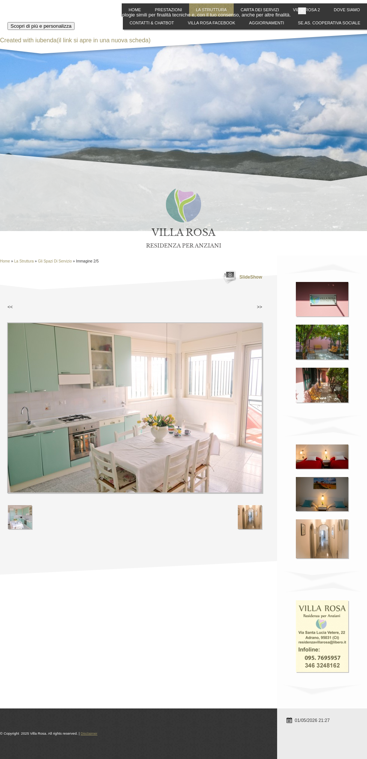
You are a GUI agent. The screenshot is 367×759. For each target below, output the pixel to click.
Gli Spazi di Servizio (55, 261)
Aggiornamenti (266, 23)
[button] (363, 726)
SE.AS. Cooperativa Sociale (329, 23)
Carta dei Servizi (259, 9)
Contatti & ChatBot (152, 23)
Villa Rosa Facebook (211, 23)
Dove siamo (347, 9)
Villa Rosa (183, 233)
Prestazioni (168, 9)
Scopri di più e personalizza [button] (48, 741)
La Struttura (211, 9)
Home (134, 9)
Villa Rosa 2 (306, 9)
